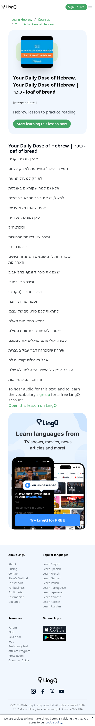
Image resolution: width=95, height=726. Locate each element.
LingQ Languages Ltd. (41, 705)
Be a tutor (14, 637)
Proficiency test (18, 646)
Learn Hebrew (22, 19)
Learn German (52, 578)
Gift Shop (14, 602)
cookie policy (54, 722)
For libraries (16, 592)
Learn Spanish (52, 569)
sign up (43, 394)
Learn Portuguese (54, 587)
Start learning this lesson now (42, 123)
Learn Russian (52, 606)
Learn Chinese (52, 597)
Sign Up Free (76, 7)
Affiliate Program (19, 651)
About (12, 564)
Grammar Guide (18, 660)
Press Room (16, 655)
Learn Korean (51, 602)
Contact (13, 573)
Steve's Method (18, 578)
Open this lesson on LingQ (32, 405)
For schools (15, 583)
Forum (12, 627)
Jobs (11, 641)
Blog (11, 632)
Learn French (51, 573)
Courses (44, 19)
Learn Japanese (52, 592)
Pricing (12, 569)
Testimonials (16, 597)
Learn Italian (51, 583)
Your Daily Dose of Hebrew (34, 24)
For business (16, 587)
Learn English (51, 564)
